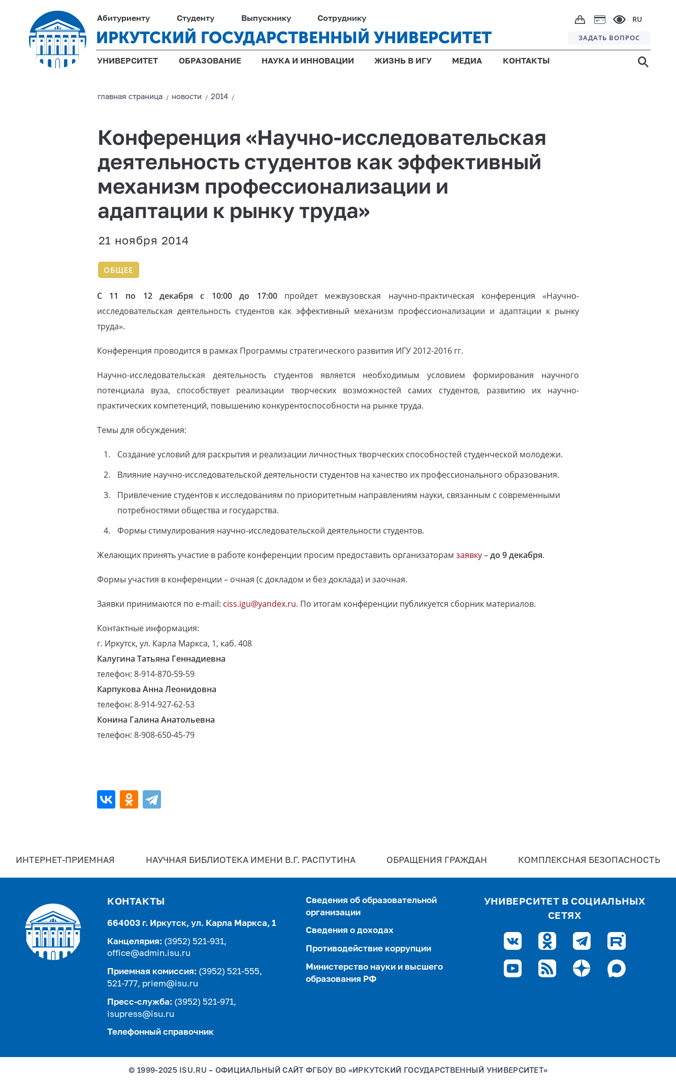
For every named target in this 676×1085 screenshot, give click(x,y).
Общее (118, 270)
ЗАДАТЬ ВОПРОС (609, 37)
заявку (469, 555)
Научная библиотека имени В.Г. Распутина (251, 860)
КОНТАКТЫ (526, 61)
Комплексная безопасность (589, 860)
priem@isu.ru (170, 984)
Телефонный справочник (160, 1032)
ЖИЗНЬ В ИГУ (403, 61)
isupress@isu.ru (140, 1014)
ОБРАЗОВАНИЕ (210, 61)
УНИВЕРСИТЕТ (127, 61)
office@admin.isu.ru (148, 953)
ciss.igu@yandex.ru (259, 603)
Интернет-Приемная (65, 860)
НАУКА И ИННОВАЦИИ (308, 61)
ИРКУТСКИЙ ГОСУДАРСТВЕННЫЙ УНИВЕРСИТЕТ (294, 37)
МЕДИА (467, 61)
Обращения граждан (437, 860)
